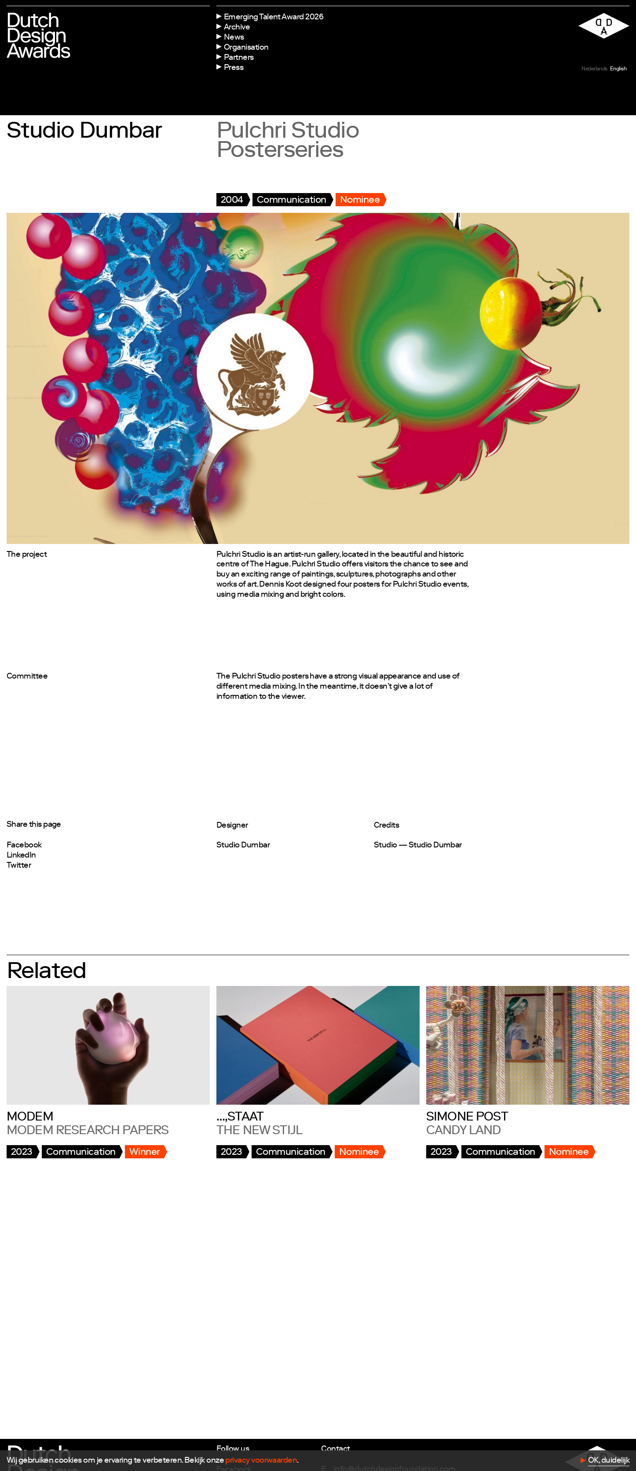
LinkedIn (21, 856)
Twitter (19, 866)
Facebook (24, 846)
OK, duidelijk (608, 1461)
